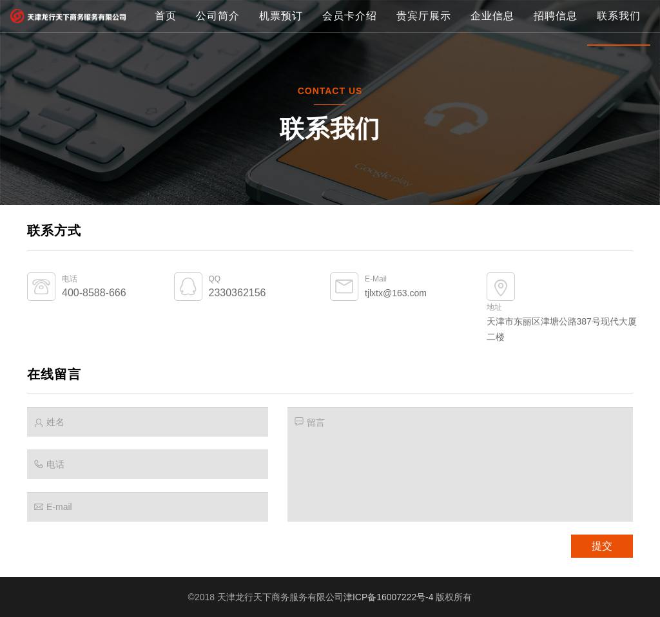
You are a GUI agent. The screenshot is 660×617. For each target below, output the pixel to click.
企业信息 (492, 60)
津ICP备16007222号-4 (389, 597)
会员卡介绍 (349, 60)
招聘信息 (556, 60)
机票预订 (281, 60)
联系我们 (619, 60)
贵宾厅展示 (423, 60)
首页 (166, 60)
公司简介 (218, 60)
